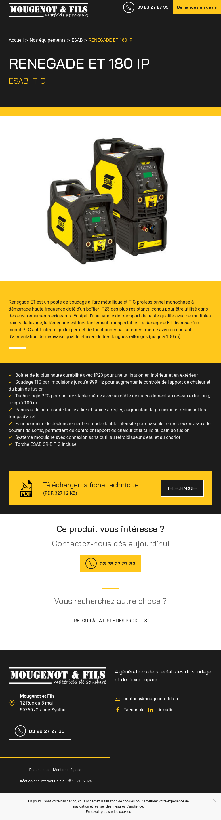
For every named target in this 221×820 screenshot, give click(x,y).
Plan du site (39, 770)
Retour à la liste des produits (110, 620)
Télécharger (182, 488)
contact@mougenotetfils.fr (150, 698)
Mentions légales (67, 770)
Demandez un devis (197, 7)
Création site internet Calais (41, 781)
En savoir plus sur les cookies (108, 812)
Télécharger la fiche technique (91, 484)
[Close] (215, 801)
